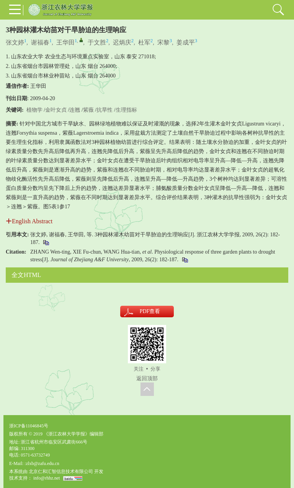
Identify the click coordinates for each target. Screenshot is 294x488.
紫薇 (88, 110)
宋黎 (163, 42)
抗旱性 (104, 110)
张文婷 (15, 42)
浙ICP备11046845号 (28, 426)
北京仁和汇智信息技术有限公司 (61, 471)
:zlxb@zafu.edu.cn (41, 463)
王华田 (65, 42)
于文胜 (97, 42)
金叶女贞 (56, 110)
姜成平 (185, 42)
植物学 (34, 110)
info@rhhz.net (46, 478)
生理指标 (126, 110)
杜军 (144, 42)
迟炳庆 (122, 42)
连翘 (74, 110)
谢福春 (40, 42)
